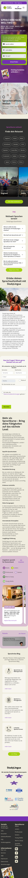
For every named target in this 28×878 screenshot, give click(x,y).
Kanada (16, 144)
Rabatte (5, 633)
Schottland (7, 144)
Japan (7, 162)
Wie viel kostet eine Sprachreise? (9, 247)
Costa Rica (14, 150)
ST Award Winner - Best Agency (12, 3)
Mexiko (23, 150)
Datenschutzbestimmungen (12, 394)
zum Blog (14, 754)
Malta (21, 138)
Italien (14, 156)
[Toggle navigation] (23, 8)
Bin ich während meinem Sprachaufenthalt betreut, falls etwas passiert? (12, 262)
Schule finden (14, 62)
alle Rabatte (22, 633)
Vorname (4, 370)
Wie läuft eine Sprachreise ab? (12, 235)
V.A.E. (22, 144)
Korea (14, 162)
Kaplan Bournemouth (10, 620)
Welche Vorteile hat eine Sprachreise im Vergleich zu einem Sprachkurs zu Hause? (12, 254)
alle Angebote (21, 561)
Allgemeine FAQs (14, 270)
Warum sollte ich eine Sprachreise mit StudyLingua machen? (12, 228)
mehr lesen (8, 689)
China (20, 162)
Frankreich (6, 156)
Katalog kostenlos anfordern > (17, 71)
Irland (15, 138)
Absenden (6, 407)
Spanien (5, 150)
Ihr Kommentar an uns (8, 384)
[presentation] (13, 401)
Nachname (18, 370)
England (7, 138)
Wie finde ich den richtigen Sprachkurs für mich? (11, 241)
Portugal (22, 156)
